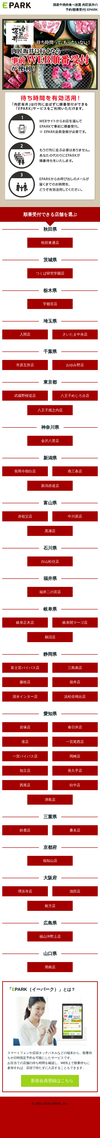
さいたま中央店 (74, 334)
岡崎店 (75, 756)
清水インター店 (25, 696)
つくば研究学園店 (50, 273)
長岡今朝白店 (25, 471)
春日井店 (75, 727)
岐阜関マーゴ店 (74, 622)
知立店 (25, 770)
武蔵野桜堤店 (25, 396)
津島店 (50, 800)
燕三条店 (75, 471)
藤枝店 (25, 682)
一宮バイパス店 (25, 756)
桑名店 (75, 830)
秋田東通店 (50, 243)
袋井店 (75, 682)
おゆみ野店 (75, 365)
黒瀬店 (50, 531)
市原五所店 (25, 365)
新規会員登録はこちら (52, 1080)
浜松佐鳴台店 (75, 696)
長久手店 (75, 770)
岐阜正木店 (25, 622)
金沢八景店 (50, 441)
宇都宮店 (50, 304)
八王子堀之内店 (50, 410)
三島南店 (75, 668)
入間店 (25, 334)
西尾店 (25, 785)
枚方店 (50, 906)
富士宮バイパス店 (25, 668)
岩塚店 (25, 727)
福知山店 (50, 861)
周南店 (50, 967)
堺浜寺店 (25, 891)
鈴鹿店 (25, 830)
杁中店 (75, 785)
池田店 (75, 891)
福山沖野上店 (50, 936)
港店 (25, 742)
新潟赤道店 (50, 486)
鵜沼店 (50, 637)
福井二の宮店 (50, 592)
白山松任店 (50, 561)
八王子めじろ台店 (75, 396)
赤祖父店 (25, 516)
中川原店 (75, 516)
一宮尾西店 (75, 742)
